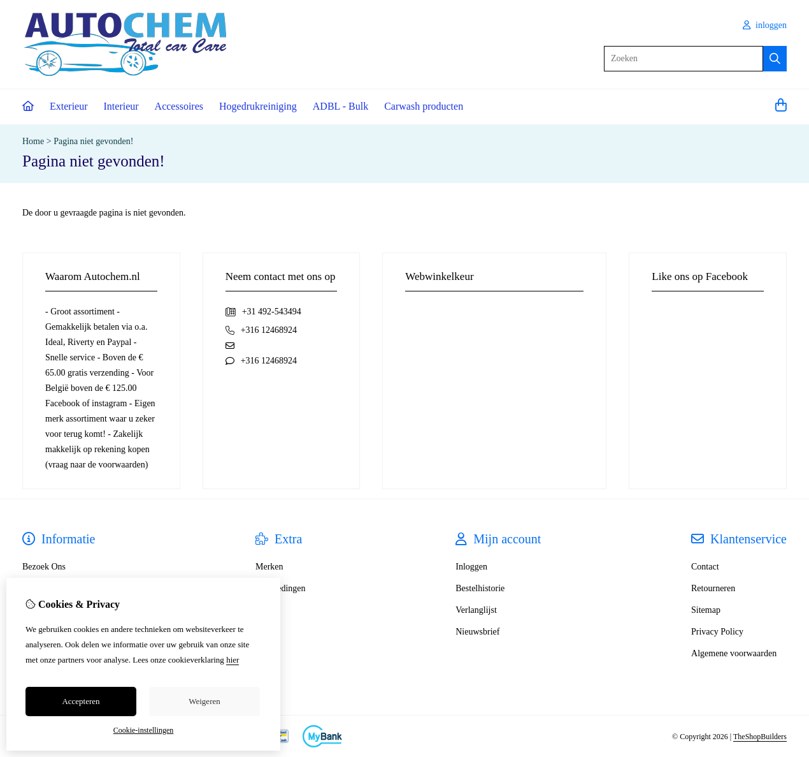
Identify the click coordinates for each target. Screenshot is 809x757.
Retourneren (713, 588)
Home (33, 141)
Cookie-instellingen (143, 730)
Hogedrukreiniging (258, 106)
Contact (705, 566)
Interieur (121, 106)
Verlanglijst (476, 610)
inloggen (765, 25)
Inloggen (471, 566)
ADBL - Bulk (340, 106)
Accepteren (80, 701)
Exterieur (69, 106)
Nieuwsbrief (477, 631)
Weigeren (204, 701)
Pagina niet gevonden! (93, 141)
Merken (269, 566)
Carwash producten (423, 106)
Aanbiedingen (280, 588)
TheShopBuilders (760, 736)
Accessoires (179, 106)
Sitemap (705, 610)
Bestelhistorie (480, 588)
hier (232, 660)
